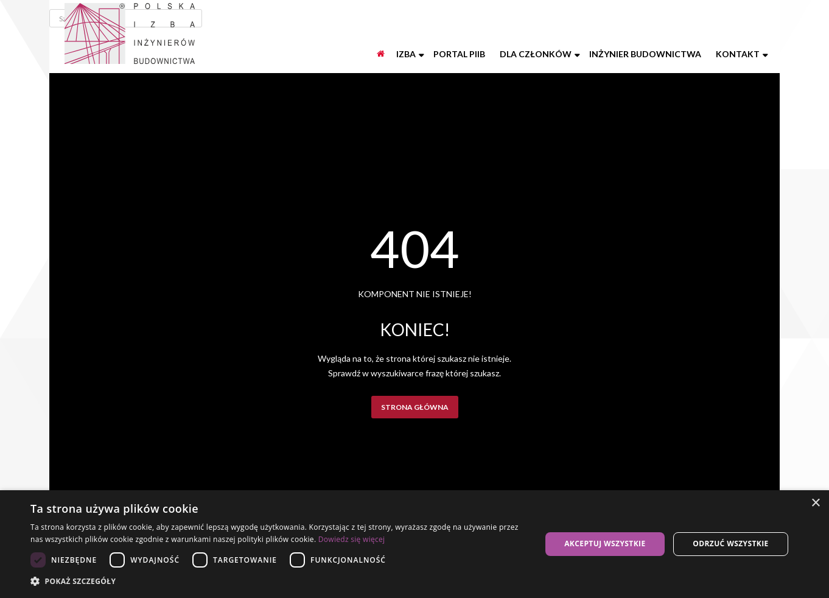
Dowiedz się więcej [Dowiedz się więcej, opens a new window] (351, 539)
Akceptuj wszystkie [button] (604, 543)
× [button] (815, 503)
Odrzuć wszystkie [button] (730, 543)
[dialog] (414, 544)
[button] (278, 581)
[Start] (382, 54)
